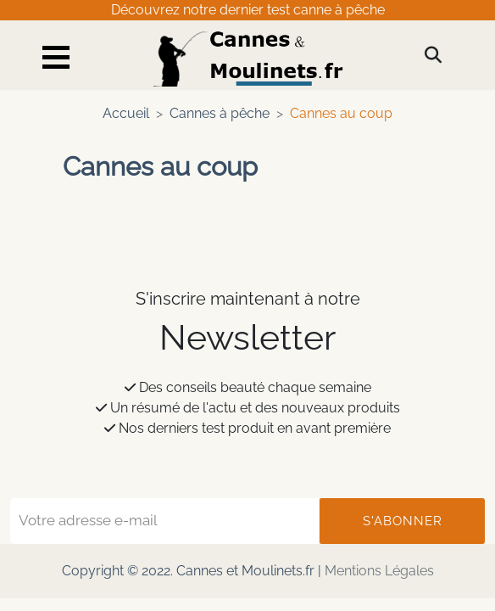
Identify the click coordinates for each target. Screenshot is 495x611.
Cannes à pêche (220, 113)
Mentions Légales (379, 571)
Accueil (126, 113)
